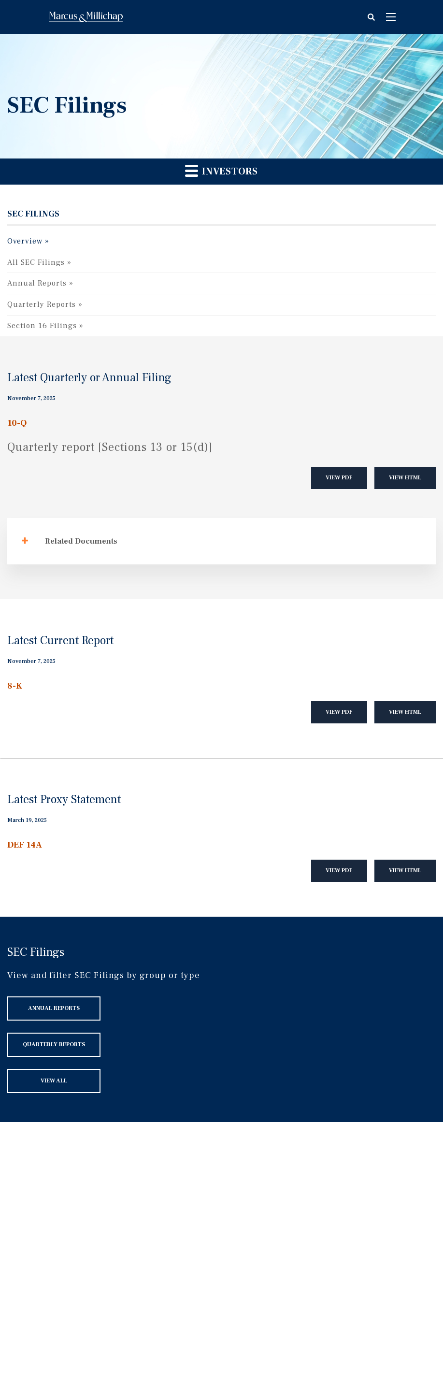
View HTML (405, 477)
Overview (25, 241)
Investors (221, 171)
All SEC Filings (36, 262)
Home (86, 17)
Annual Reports (37, 283)
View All (54, 1080)
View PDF (339, 477)
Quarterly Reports (41, 304)
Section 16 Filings (42, 326)
